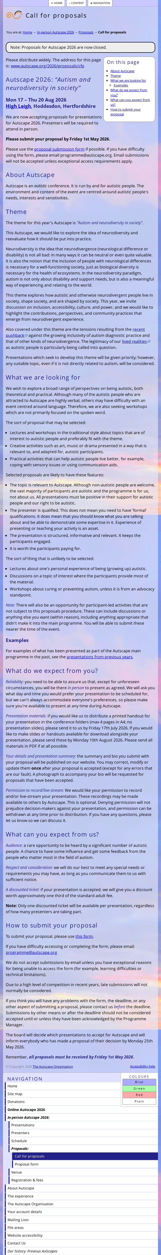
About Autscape (122, 71)
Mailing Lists (18, 1219)
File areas (16, 1227)
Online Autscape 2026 (26, 1109)
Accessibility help (142, 1066)
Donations (16, 1101)
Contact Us (17, 1243)
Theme (115, 75)
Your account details (25, 1211)
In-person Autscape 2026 (55, 32)
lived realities (134, 341)
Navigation (101, 3)
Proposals (85, 32)
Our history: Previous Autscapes (32, 1251)
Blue (139, 1082)
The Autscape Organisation (53, 1066)
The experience (20, 1196)
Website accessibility (25, 1235)
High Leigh (18, 106)
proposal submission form (59, 149)
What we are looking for (128, 80)
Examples (121, 85)
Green (139, 1088)
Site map (15, 1093)
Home (58, 3)
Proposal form (26, 1164)
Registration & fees (27, 1180)
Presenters (20, 1132)
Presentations (22, 1125)
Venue (16, 1172)
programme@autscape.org (31, 952)
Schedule (19, 1140)
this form (84, 936)
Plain (139, 1101)
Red (139, 1095)
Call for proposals (112, 32)
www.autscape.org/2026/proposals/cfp (47, 66)
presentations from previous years (100, 657)
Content (77, 3)
